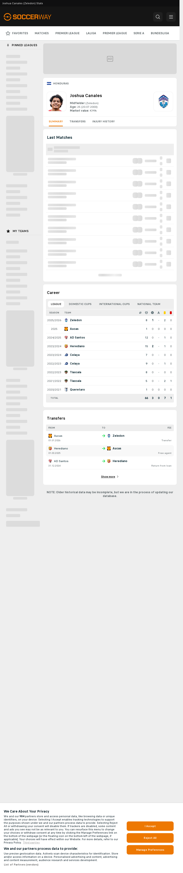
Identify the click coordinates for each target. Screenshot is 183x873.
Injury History (103, 121)
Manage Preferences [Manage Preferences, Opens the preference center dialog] (150, 849)
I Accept (150, 826)
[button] (158, 17)
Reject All (150, 837)
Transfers (77, 121)
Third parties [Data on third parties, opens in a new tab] (31, 842)
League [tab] (56, 304)
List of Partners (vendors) (21, 864)
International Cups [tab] (114, 304)
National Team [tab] (148, 304)
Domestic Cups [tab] (80, 304)
